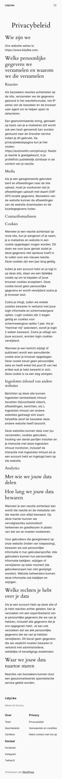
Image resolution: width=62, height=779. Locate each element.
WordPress (28, 772)
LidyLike (9, 5)
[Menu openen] (55, 5)
